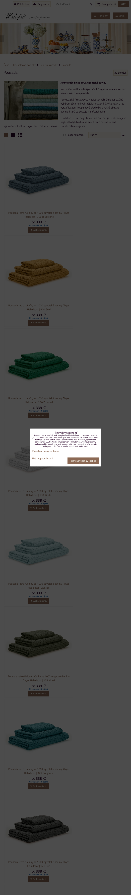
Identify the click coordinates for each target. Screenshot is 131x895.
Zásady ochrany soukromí (45, 451)
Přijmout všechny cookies (83, 461)
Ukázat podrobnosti (42, 458)
